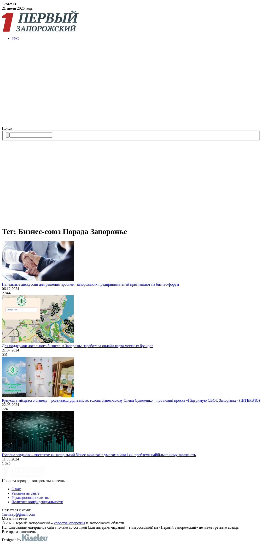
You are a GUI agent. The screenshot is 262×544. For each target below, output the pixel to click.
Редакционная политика (31, 498)
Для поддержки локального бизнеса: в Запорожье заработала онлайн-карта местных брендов (77, 346)
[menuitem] (136, 38)
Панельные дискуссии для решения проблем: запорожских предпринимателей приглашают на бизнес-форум (90, 284)
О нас (16, 489)
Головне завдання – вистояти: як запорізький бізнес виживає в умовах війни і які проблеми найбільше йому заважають (99, 455)
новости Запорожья (69, 523)
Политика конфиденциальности (37, 502)
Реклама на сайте (25, 493)
